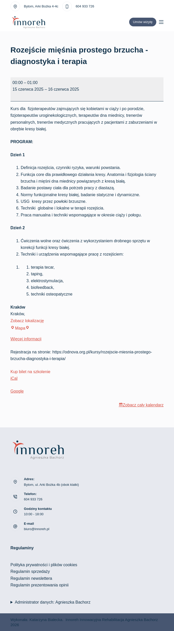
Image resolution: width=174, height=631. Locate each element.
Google (17, 391)
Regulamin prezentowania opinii (40, 585)
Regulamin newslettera (31, 578)
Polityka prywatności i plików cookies (44, 565)
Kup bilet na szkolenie (30, 372)
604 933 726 (85, 6)
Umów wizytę (143, 22)
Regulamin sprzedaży (30, 571)
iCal (14, 378)
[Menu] (161, 22)
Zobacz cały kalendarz (143, 405)
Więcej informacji (26, 339)
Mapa (20, 328)
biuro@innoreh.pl (36, 529)
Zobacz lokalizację (27, 321)
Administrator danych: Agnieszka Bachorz (52, 602)
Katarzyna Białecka (45, 619)
